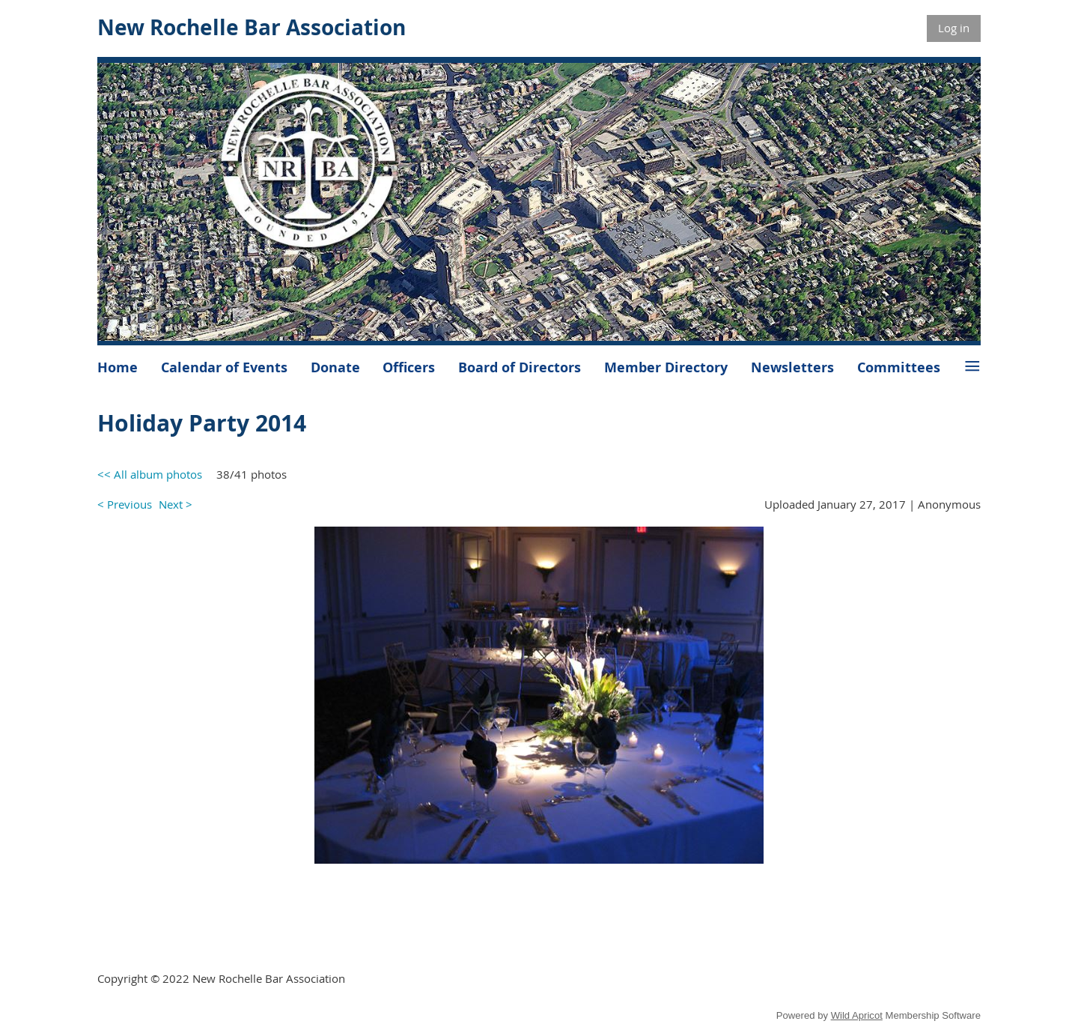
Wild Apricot (857, 1015)
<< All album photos (149, 474)
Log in (953, 27)
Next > (175, 504)
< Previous (124, 504)
